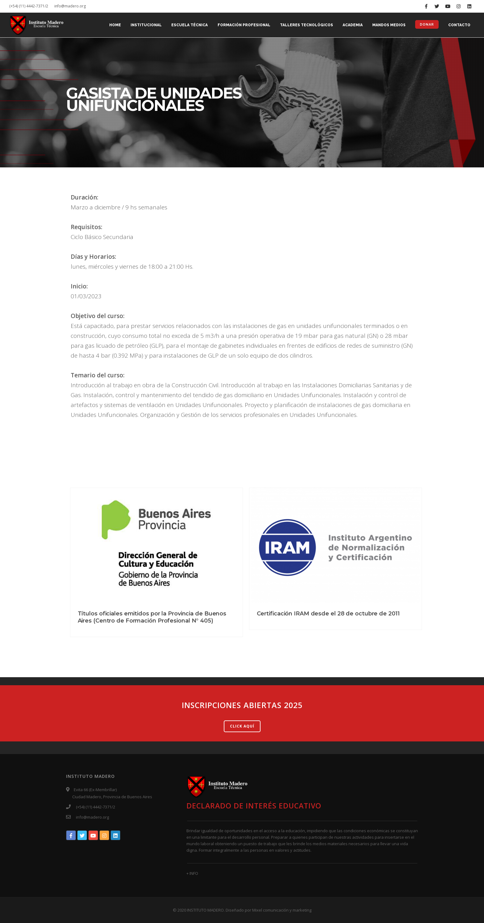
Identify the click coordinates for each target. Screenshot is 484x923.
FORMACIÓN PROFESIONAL (242, 25)
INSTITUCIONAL (144, 25)
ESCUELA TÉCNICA (188, 25)
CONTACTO (459, 25)
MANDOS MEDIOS (388, 25)
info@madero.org (70, 6)
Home (113, 25)
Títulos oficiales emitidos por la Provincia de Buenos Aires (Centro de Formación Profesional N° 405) (152, 617)
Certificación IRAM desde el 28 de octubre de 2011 (328, 613)
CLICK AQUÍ (242, 726)
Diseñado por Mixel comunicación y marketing (268, 910)
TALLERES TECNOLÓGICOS (305, 25)
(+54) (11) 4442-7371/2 (28, 6)
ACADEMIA (352, 25)
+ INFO (192, 873)
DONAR (426, 25)
